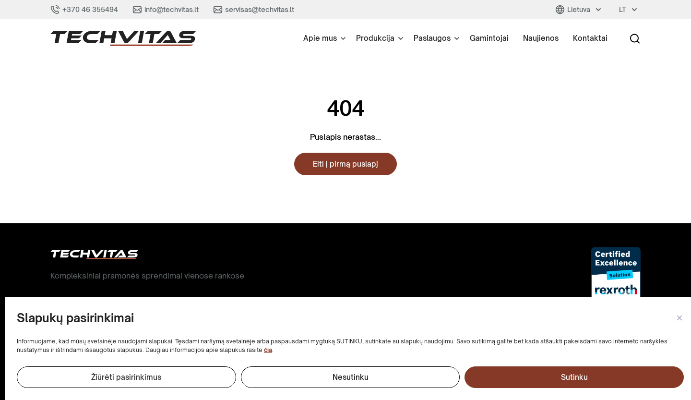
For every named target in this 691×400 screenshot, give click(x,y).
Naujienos (541, 38)
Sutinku (574, 377)
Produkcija (375, 38)
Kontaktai (590, 38)
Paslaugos (432, 38)
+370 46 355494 (90, 9)
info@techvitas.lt (171, 9)
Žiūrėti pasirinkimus (126, 377)
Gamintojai (489, 38)
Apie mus (320, 38)
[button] (679, 318)
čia (268, 349)
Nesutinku (351, 377)
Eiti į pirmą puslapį (345, 164)
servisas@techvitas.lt (259, 9)
